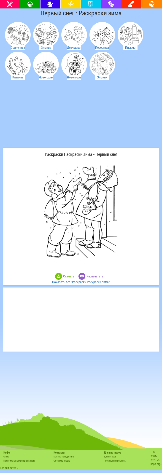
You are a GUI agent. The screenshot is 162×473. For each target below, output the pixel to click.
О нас (6, 456)
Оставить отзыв (62, 460)
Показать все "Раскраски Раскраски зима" (81, 282)
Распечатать (94, 276)
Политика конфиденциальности (19, 460)
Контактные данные (64, 456)
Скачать (68, 276)
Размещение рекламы (115, 460)
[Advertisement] (37, 119)
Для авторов (110, 456)
